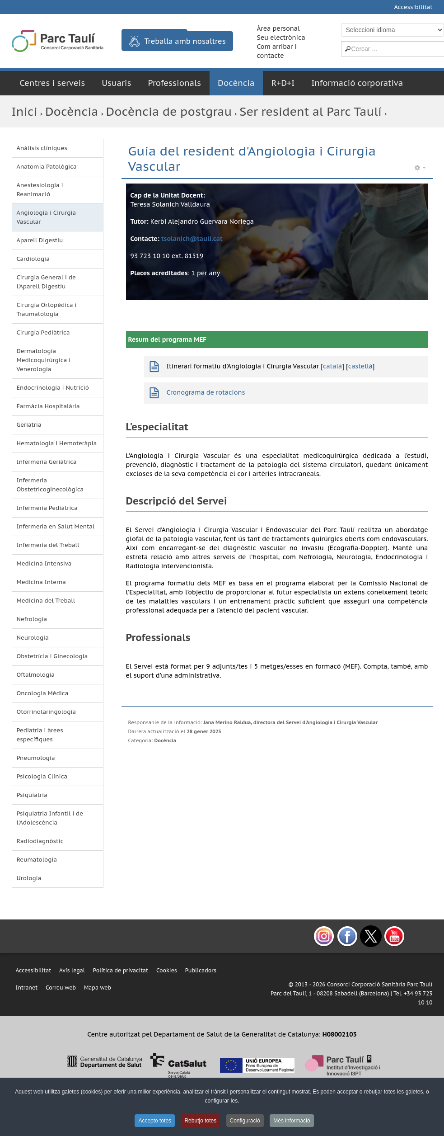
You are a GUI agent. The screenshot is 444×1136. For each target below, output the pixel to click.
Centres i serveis (52, 83)
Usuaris (116, 83)
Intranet (27, 987)
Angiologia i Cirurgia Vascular (46, 217)
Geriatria (29, 425)
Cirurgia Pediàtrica (43, 332)
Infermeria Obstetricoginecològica (50, 484)
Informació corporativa (357, 83)
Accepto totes (154, 1120)
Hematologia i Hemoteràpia (57, 443)
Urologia (29, 878)
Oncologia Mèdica (43, 693)
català (332, 366)
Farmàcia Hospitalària (48, 406)
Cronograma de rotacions (206, 392)
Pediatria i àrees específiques (40, 734)
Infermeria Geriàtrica (47, 462)
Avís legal (72, 970)
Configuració (245, 1120)
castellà (360, 366)
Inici (24, 111)
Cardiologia (33, 259)
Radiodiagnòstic (40, 841)
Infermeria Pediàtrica (47, 508)
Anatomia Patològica (47, 166)
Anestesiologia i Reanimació (40, 189)
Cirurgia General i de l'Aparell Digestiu (46, 281)
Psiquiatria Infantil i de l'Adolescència (50, 818)
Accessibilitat (413, 7)
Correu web (61, 987)
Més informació (291, 1120)
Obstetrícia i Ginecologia (52, 656)
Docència (236, 83)
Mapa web (97, 987)
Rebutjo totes (200, 1120)
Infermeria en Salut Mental (56, 526)
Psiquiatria (32, 795)
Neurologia (33, 637)
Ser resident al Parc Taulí (310, 111)
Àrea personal (278, 28)
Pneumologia (36, 758)
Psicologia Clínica (42, 776)
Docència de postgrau (169, 111)
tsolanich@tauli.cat (192, 239)
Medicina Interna (41, 582)
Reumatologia (37, 859)
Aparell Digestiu (40, 240)
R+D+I (282, 83)
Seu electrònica (281, 37)
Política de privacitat (120, 970)
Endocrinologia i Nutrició (53, 387)
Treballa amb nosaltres (177, 41)
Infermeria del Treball (48, 545)
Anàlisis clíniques (42, 148)
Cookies (166, 970)
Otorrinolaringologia (46, 712)
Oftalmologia (36, 675)
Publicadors (200, 970)
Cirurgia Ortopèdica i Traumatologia (47, 309)
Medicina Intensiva (44, 563)
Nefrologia (32, 619)
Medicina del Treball (46, 600)
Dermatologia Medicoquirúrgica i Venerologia (44, 360)
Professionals (174, 83)
